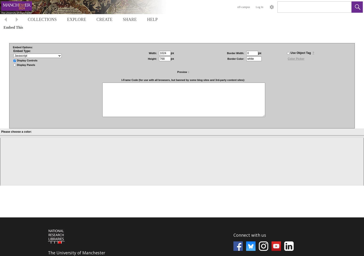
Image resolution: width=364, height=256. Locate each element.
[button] (357, 7)
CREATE (104, 19)
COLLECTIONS (42, 19)
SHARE (130, 19)
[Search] (309, 7)
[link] (344, 7)
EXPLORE (76, 19)
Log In (259, 7)
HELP (152, 19)
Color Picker (296, 58)
